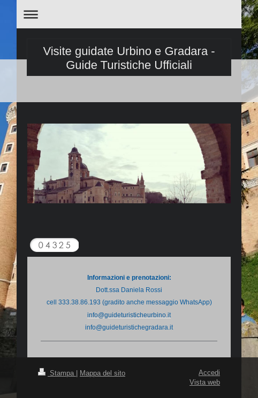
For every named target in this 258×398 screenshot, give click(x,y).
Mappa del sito (102, 373)
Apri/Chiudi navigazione (129, 14)
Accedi (209, 372)
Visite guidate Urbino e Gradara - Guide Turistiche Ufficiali (129, 58)
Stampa (57, 373)
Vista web (204, 382)
